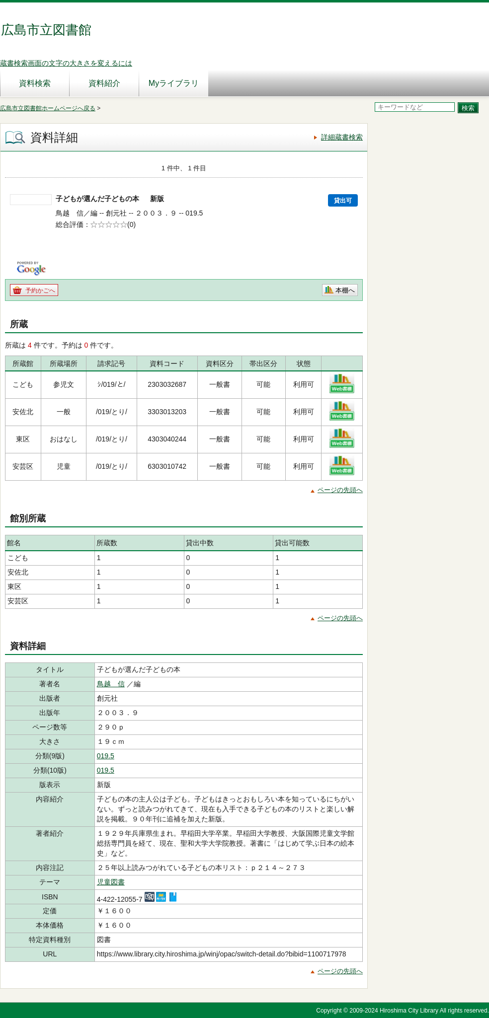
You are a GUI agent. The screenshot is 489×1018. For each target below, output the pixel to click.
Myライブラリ (174, 83)
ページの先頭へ (340, 490)
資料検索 (35, 83)
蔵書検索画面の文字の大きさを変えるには (66, 63)
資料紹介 (104, 83)
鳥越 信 (111, 684)
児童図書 (111, 882)
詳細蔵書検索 (342, 137)
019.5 (105, 756)
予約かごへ (40, 290)
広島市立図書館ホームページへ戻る (47, 108)
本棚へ (345, 290)
